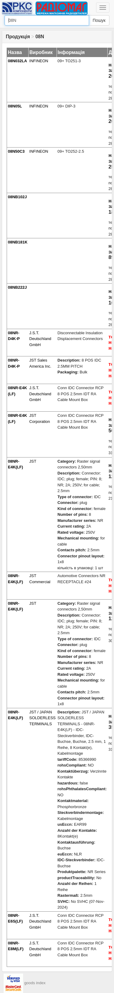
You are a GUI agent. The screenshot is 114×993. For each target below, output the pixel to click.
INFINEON (38, 61)
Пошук (99, 20)
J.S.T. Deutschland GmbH (40, 339)
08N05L (15, 106)
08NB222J (17, 287)
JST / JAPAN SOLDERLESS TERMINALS (42, 718)
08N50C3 (16, 151)
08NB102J (17, 197)
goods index (35, 983)
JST (32, 461)
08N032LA (17, 61)
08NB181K (17, 242)
